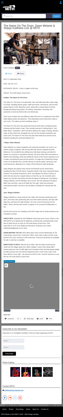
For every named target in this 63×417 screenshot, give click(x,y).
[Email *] (13, 347)
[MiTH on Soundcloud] (10, 398)
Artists (28, 409)
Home (4, 409)
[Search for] (24, 16)
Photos (11, 409)
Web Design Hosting (31, 414)
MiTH (17, 68)
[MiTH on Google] (20, 398)
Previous (6, 310)
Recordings (20, 409)
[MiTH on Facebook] (5, 398)
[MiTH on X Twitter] (15, 398)
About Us (35, 409)
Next (57, 310)
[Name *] (13, 341)
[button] (8, 49)
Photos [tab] (20, 73)
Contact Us (44, 409)
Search (57, 16)
